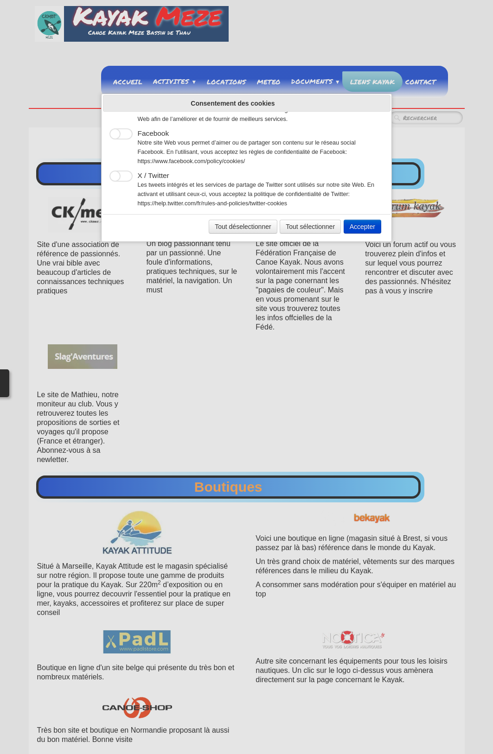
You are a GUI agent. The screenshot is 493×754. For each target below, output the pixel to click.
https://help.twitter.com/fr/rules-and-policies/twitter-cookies (213, 203)
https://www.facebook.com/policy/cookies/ (191, 161)
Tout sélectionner (310, 226)
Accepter (362, 226)
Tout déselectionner (243, 226)
